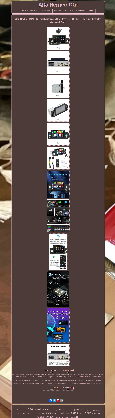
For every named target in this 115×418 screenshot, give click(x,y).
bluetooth (98, 410)
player (41, 413)
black (94, 413)
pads (76, 409)
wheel (38, 409)
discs (61, 409)
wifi (98, 413)
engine (67, 413)
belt (56, 410)
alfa (30, 409)
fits (24, 413)
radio (18, 413)
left (72, 410)
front (88, 412)
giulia (74, 412)
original (88, 410)
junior (28, 413)
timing (52, 410)
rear (18, 409)
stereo (46, 409)
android (61, 413)
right (94, 410)
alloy (82, 410)
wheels (67, 410)
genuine (51, 413)
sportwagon (34, 413)
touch (81, 413)
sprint (24, 410)
